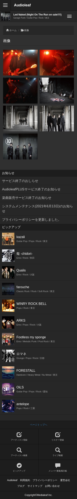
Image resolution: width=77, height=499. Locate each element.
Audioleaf (22, 5)
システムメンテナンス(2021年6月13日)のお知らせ (37, 208)
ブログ (21, 486)
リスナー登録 (58, 436)
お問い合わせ (52, 486)
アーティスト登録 (19, 436)
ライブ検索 (58, 452)
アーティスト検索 (19, 452)
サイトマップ (35, 486)
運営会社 (65, 480)
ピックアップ (19, 467)
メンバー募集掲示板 (58, 467)
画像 (26, 30)
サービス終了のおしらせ (20, 181)
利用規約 (25, 480)
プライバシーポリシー (45, 480)
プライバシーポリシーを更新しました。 (31, 219)
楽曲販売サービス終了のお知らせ (26, 197)
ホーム (13, 30)
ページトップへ (38, 424)
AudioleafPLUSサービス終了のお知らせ (31, 189)
